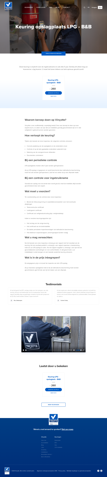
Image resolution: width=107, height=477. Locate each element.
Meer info (53, 96)
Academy (43, 449)
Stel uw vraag (67, 429)
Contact (66, 7)
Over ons (43, 440)
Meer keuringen (53, 404)
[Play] (23, 350)
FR (88, 7)
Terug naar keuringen (53, 53)
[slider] (46, 350)
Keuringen (29, 7)
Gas (56, 445)
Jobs (42, 447)
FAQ (50, 7)
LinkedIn (101, 471)
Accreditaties (44, 442)
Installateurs (44, 452)
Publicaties (41, 7)
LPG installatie (58, 447)
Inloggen (94, 7)
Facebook (98, 471)
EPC (56, 442)
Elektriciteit (57, 440)
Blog (57, 7)
